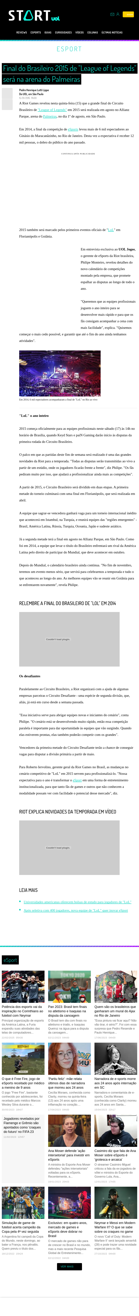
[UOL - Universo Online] (55, 18)
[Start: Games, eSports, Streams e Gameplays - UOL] (30, 15)
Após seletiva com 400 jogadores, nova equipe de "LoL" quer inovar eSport (76, 924)
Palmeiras (50, 116)
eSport (69, 48)
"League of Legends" (52, 110)
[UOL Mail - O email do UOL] (112, 14)
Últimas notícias (119, 32)
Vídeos (81, 32)
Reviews (13, 32)
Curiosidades (62, 32)
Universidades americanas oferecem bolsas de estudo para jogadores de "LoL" (77, 915)
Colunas (96, 32)
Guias (43, 32)
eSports (29, 32)
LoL (111, 230)
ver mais (70, 1280)
